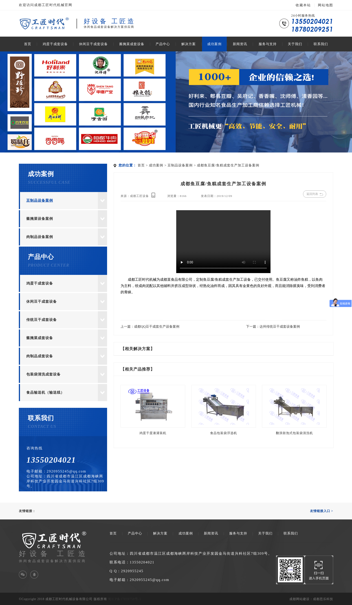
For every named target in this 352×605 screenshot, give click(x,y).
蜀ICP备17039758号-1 (124, 599)
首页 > (143, 165)
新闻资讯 (240, 44)
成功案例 (214, 44)
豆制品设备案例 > (182, 165)
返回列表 (314, 194)
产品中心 (163, 44)
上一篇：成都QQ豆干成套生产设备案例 (150, 326)
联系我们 (321, 44)
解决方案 (188, 44)
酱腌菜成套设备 (131, 44)
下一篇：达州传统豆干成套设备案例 (273, 326)
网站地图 (325, 5)
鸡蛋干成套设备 (55, 44)
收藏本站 (303, 5)
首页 (27, 44)
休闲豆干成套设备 (93, 44)
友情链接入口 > (321, 511)
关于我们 (295, 44)
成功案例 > (158, 165)
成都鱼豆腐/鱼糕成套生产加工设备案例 (228, 165)
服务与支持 (268, 44)
